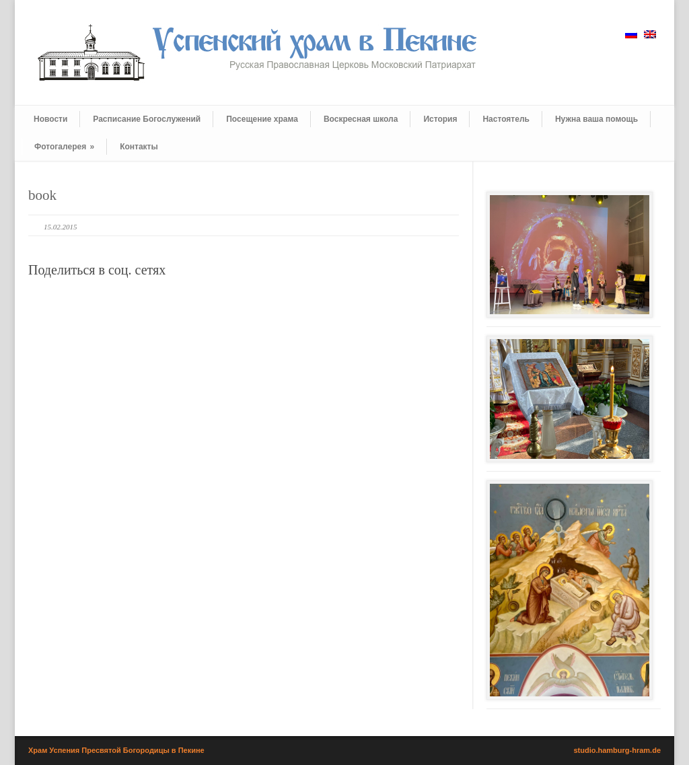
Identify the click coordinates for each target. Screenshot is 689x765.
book (42, 195)
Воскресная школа (361, 119)
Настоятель (505, 119)
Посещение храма (262, 119)
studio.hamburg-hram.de (617, 750)
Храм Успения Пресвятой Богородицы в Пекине (116, 750)
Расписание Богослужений (147, 119)
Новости (50, 119)
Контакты (139, 146)
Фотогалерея (64, 146)
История (440, 119)
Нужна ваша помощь (596, 119)
